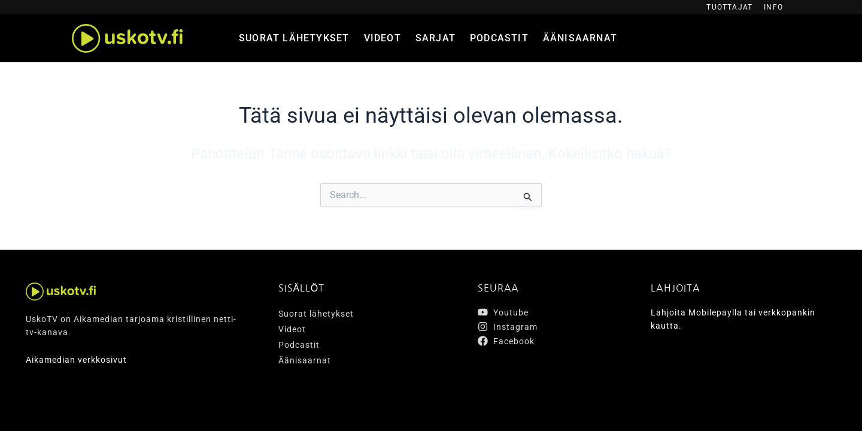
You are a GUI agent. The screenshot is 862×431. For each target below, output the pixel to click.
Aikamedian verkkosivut (76, 360)
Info (773, 7)
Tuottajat (729, 7)
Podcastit (499, 38)
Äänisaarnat (580, 38)
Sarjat (435, 38)
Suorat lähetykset (294, 38)
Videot (382, 38)
